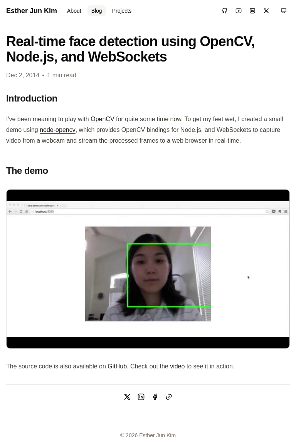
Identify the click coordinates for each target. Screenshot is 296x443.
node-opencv (58, 130)
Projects (122, 11)
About (74, 11)
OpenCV (102, 119)
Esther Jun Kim (31, 11)
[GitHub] (225, 11)
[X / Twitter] (266, 11)
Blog (96, 11)
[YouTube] (238, 11)
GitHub (117, 366)
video (177, 366)
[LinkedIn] (252, 11)
